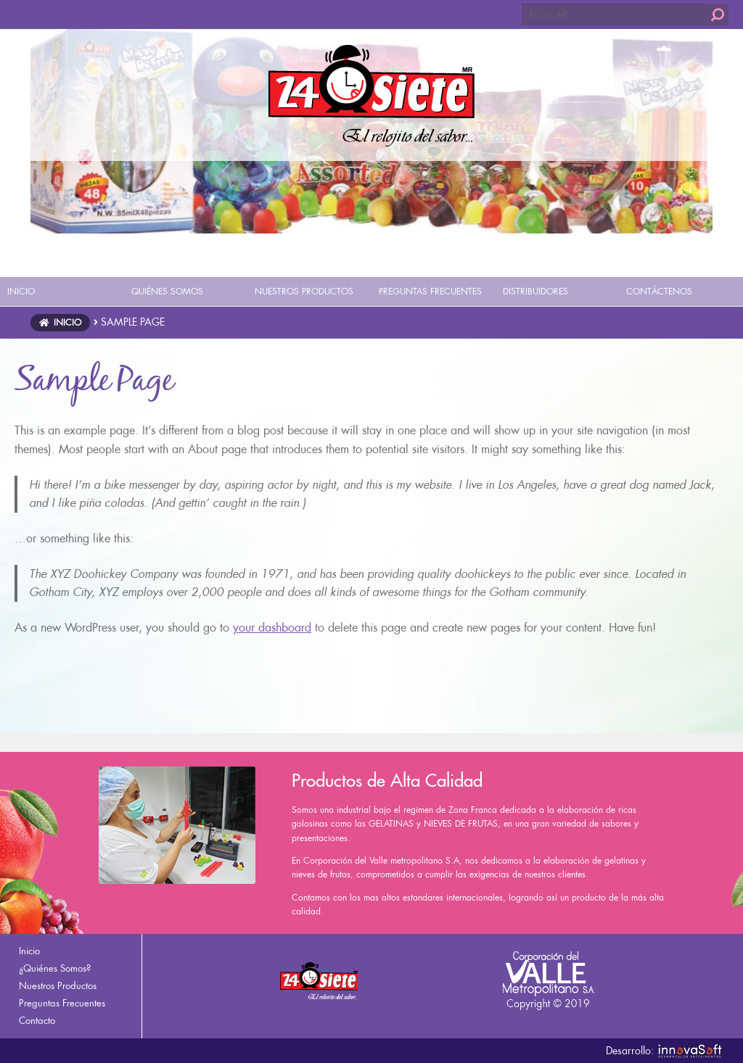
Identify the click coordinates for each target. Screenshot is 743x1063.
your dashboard (272, 627)
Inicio (67, 322)
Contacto (37, 1020)
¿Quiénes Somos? (55, 968)
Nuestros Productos (58, 986)
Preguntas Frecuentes (62, 1003)
